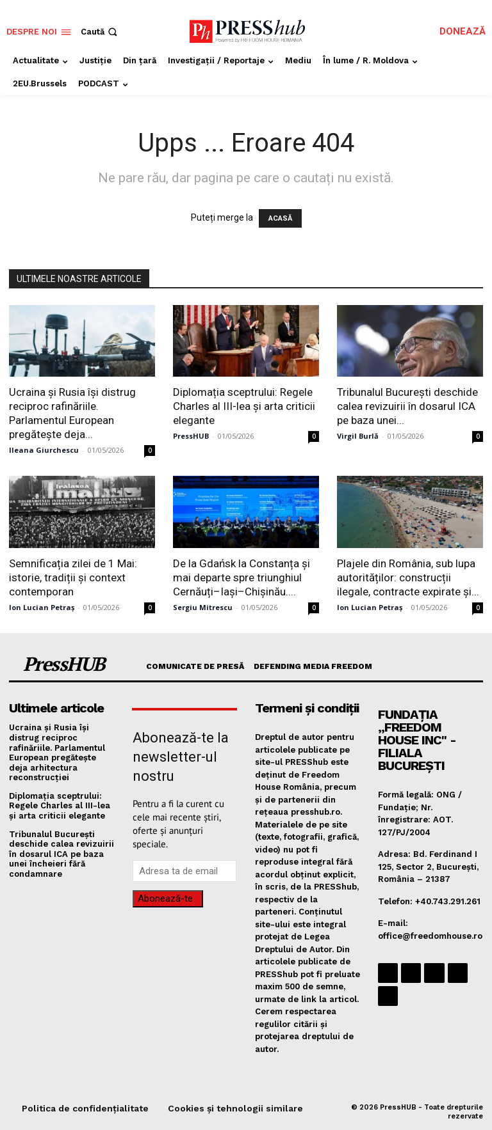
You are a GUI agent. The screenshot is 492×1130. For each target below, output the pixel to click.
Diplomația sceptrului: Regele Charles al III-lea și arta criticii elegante (244, 406)
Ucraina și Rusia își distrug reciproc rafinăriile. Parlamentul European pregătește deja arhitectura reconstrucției (57, 752)
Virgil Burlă (358, 436)
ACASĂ (280, 218)
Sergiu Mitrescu (203, 607)
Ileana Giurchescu (44, 450)
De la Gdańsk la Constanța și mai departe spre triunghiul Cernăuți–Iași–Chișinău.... (241, 577)
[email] (184, 871)
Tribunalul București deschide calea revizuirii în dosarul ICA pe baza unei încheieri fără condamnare (61, 854)
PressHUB (191, 436)
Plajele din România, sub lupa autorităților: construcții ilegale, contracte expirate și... (408, 577)
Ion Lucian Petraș (41, 607)
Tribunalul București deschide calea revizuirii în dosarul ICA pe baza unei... (407, 406)
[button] (100, 31)
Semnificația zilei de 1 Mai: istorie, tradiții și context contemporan (73, 577)
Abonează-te (165, 898)
